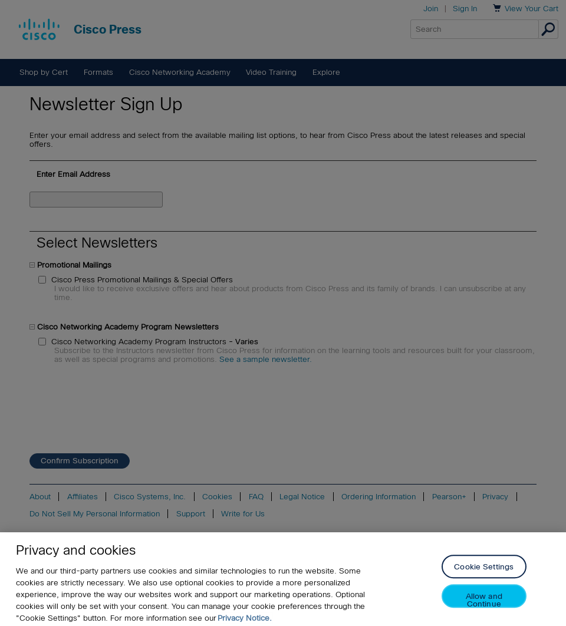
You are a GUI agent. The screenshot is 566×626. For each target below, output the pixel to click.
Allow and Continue (484, 603)
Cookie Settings (484, 570)
